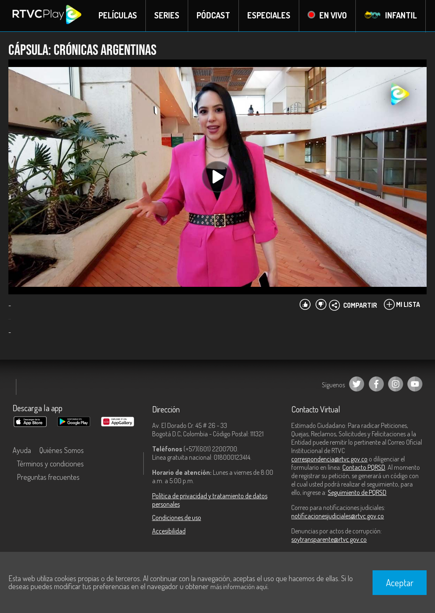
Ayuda (22, 451)
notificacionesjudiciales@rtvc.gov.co (337, 517)
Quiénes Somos (61, 451)
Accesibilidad (169, 532)
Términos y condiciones (50, 464)
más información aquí (238, 586)
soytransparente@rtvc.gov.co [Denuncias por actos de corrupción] (329, 540)
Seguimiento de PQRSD (357, 493)
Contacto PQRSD (363, 468)
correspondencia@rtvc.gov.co (329, 460)
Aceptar (400, 582)
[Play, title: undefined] (217, 177)
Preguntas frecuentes (48, 477)
